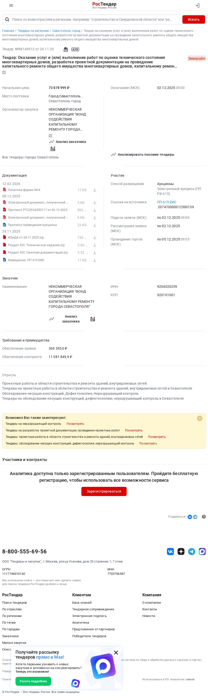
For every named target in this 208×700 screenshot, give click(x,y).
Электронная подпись (89, 616)
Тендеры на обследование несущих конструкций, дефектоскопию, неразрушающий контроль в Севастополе (93, 399)
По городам (11, 630)
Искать (194, 20)
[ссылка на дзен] (181, 552)
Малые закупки (14, 643)
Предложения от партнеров (93, 630)
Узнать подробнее (33, 681)
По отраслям (12, 610)
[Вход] (197, 5)
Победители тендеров (89, 637)
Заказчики (10, 637)
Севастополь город (65, 102)
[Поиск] (7, 20)
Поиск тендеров (14, 603)
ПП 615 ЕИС (166, 203)
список (190, 680)
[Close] (199, 419)
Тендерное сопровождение (93, 610)
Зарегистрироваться (104, 492)
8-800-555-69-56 (24, 552)
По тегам (9, 623)
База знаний (82, 603)
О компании (151, 603)
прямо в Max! (50, 657)
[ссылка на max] (202, 552)
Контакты (149, 610)
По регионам (12, 616)
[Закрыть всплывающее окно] (116, 652)
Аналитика (80, 623)
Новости (148, 616)
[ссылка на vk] (170, 552)
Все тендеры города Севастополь (30, 158)
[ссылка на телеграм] (191, 552)
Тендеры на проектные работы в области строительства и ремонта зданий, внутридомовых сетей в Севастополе (97, 389)
